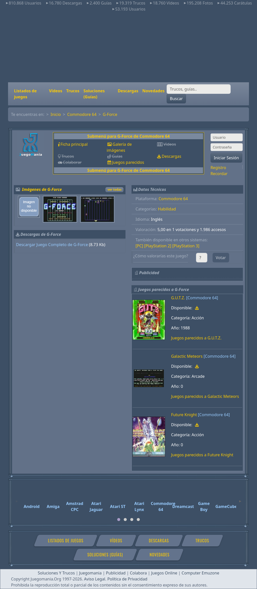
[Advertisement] (128, 47)
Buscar (176, 98)
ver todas (114, 189)
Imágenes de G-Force (42, 189)
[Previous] (17, 499)
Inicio (56, 114)
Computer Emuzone (200, 573)
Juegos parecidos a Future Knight (202, 455)
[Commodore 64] (202, 298)
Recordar (219, 173)
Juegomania (90, 573)
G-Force (110, 114)
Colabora (138, 573)
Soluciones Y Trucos (56, 573)
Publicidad (115, 573)
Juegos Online (164, 573)
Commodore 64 (82, 114)
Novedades (153, 91)
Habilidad (167, 209)
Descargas (128, 91)
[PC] (139, 246)
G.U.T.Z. (178, 298)
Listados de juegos (25, 94)
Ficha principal (74, 144)
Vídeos (55, 91)
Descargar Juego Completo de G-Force (52, 244)
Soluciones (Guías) (94, 94)
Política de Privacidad (127, 579)
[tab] (118, 519)
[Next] (240, 499)
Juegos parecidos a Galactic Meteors (205, 396)
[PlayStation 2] (157, 246)
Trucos (72, 91)
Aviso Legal (94, 579)
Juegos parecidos (128, 162)
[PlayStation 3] (185, 246)
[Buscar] (199, 89)
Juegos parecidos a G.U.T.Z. (196, 338)
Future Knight (184, 414)
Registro (218, 167)
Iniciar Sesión (226, 158)
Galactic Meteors (187, 356)
